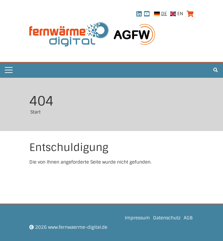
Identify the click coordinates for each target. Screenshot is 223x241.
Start (35, 112)
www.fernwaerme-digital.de (77, 227)
